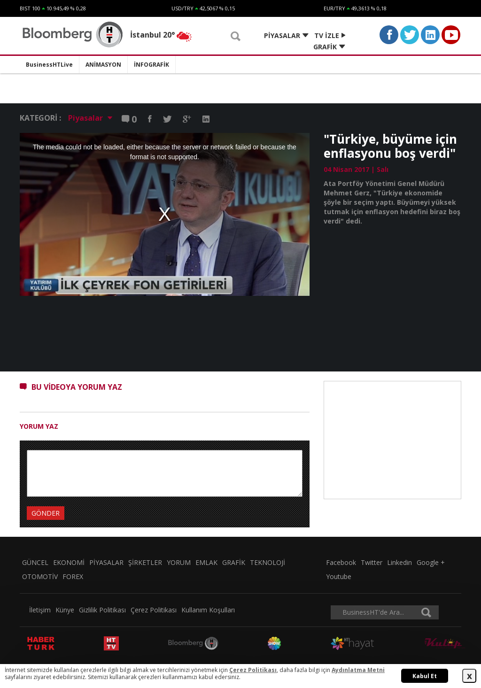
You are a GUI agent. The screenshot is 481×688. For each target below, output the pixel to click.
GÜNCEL (35, 562)
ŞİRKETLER (145, 562)
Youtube (338, 576)
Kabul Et (424, 676)
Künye (64, 609)
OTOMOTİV (40, 576)
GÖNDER (45, 513)
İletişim (40, 609)
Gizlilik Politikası (102, 609)
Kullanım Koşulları (208, 609)
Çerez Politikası (154, 609)
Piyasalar (90, 118)
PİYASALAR (106, 562)
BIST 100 (30, 8)
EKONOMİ (69, 562)
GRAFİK (233, 562)
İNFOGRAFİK (151, 65)
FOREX (72, 576)
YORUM (179, 562)
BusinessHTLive (49, 65)
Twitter (371, 562)
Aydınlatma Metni (358, 670)
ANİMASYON (103, 65)
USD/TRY (182, 8)
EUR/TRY (334, 8)
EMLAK (206, 562)
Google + (431, 562)
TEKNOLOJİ (267, 562)
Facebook (341, 562)
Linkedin (399, 562)
